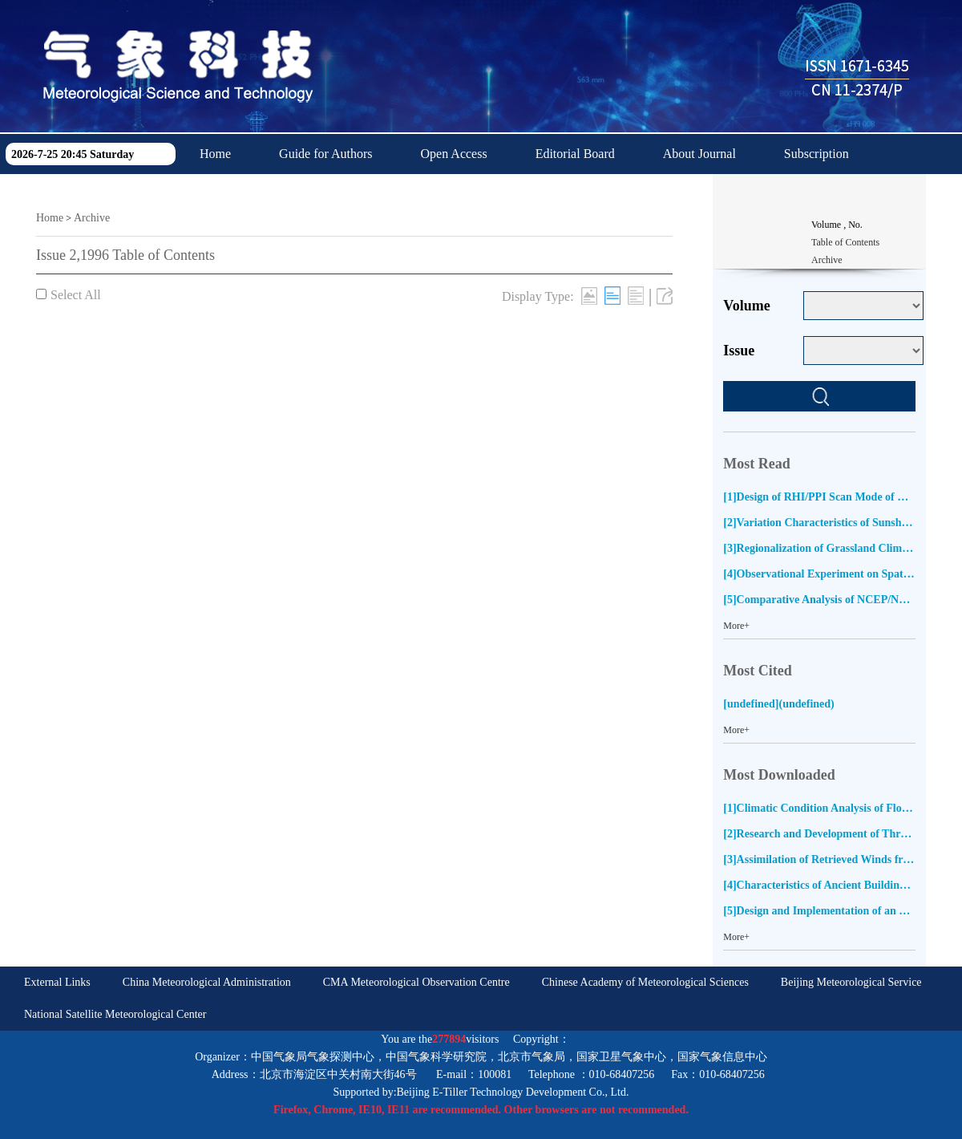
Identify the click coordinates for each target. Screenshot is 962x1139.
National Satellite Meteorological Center (115, 1014)
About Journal (699, 153)
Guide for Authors (325, 153)
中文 (351, 194)
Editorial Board (575, 153)
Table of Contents (845, 242)
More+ (736, 625)
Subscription (816, 153)
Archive (92, 218)
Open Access (454, 153)
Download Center (245, 194)
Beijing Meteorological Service (851, 982)
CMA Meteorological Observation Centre (416, 982)
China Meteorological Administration (207, 982)
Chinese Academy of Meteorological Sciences (645, 982)
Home (215, 153)
